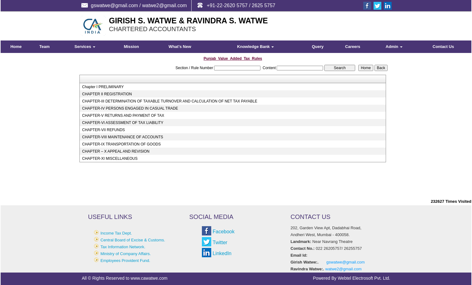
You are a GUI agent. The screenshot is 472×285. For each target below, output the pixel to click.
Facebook (224, 231)
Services (84, 46)
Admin (394, 46)
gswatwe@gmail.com (346, 262)
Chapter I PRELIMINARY (103, 87)
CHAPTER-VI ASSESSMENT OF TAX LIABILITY (122, 123)
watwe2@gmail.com (343, 269)
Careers (352, 46)
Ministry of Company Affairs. (126, 253)
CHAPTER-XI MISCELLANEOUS (109, 158)
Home (15, 46)
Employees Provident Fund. (125, 260)
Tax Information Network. (123, 247)
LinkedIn (222, 253)
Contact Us (443, 46)
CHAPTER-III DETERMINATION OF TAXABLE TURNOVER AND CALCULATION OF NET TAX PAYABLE (169, 101)
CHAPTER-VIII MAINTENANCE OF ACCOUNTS (122, 137)
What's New (180, 46)
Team (44, 46)
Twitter (220, 242)
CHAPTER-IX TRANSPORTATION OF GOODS (121, 144)
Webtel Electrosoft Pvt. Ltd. (364, 278)
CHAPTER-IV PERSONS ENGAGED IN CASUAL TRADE (130, 108)
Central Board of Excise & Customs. (133, 240)
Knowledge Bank (255, 46)
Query (318, 46)
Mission (131, 46)
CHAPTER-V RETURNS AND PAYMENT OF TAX (123, 115)
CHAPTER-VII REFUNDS (103, 130)
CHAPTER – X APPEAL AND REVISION (115, 151)
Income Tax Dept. (116, 233)
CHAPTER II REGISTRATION (107, 94)
